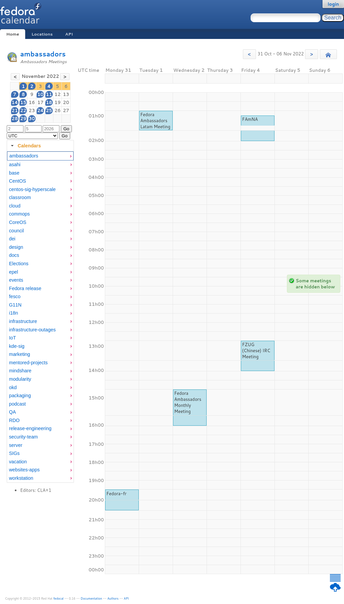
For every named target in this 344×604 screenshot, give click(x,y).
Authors (113, 598)
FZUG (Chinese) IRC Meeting (256, 350)
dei (12, 238)
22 (23, 110)
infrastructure (23, 321)
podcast (17, 404)
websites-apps (24, 469)
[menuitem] (40, 155)
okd (13, 387)
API (69, 34)
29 (23, 118)
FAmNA (250, 119)
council (16, 230)
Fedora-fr (116, 494)
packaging (20, 395)
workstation (21, 478)
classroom (20, 197)
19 (57, 102)
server (16, 445)
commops (19, 214)
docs (14, 255)
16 (32, 102)
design (16, 247)
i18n (13, 313)
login (333, 4)
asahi (14, 164)
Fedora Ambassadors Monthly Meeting (188, 402)
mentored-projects (28, 362)
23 (32, 110)
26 (57, 110)
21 (14, 110)
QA (12, 412)
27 (66, 110)
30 (32, 118)
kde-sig (17, 346)
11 (49, 94)
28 (14, 118)
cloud (14, 205)
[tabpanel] (40, 316)
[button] (249, 54)
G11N (15, 305)
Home (12, 34)
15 (23, 102)
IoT (12, 337)
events (16, 280)
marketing (19, 354)
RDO (14, 420)
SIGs (14, 453)
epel (13, 272)
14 (14, 102)
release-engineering (30, 428)
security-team (23, 436)
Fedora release (25, 288)
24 (40, 110)
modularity (20, 379)
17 (40, 102)
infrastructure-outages (32, 329)
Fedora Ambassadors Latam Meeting (155, 120)
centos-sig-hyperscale (32, 189)
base (14, 173)
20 (66, 102)
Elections (19, 263)
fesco (14, 296)
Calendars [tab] (25, 145)
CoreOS (18, 222)
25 (49, 110)
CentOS (17, 181)
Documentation (91, 598)
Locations (42, 34)
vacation (18, 461)
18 (49, 102)
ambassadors (43, 53)
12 (57, 94)
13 (66, 94)
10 (40, 94)
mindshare (20, 370)
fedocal (58, 598)
